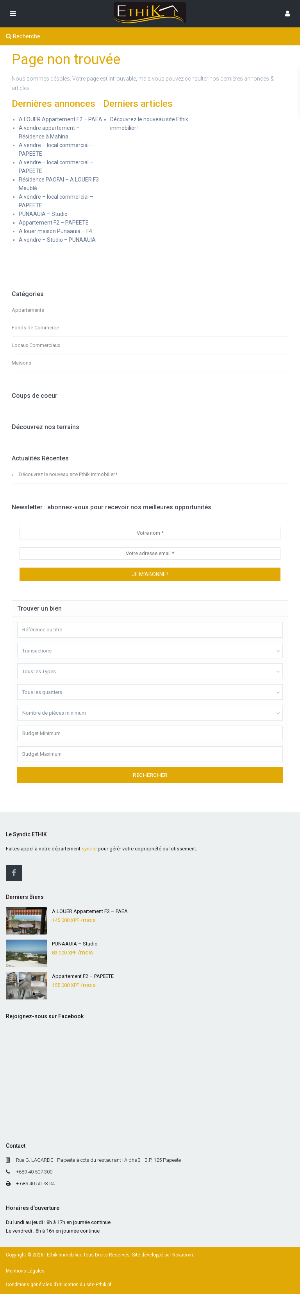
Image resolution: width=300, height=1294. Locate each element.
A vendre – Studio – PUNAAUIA (57, 240)
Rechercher (150, 775)
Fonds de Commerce (35, 328)
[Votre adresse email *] (150, 553)
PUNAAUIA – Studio (43, 214)
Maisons (21, 363)
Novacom (182, 1255)
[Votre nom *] (150, 533)
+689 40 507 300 (34, 1172)
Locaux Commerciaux (36, 345)
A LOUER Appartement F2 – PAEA (60, 119)
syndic (89, 849)
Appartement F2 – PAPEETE (54, 222)
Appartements (28, 310)
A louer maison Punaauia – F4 (55, 231)
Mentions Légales (25, 1271)
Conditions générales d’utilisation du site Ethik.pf (58, 1284)
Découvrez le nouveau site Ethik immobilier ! (68, 474)
